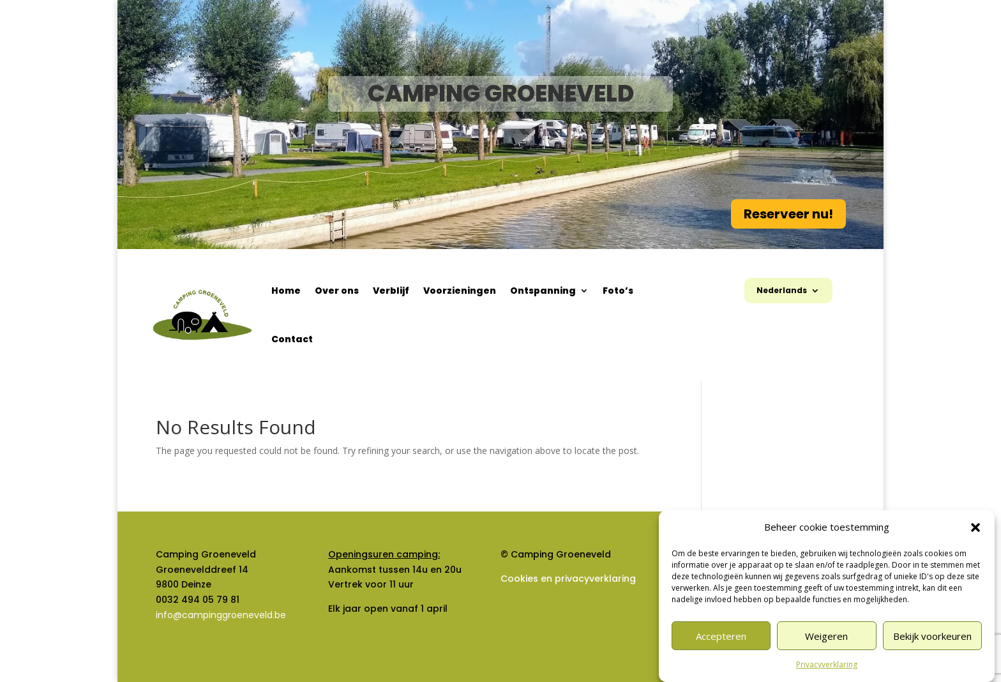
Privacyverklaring (826, 664)
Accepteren (721, 636)
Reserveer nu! (788, 214)
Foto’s (618, 290)
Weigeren (826, 636)
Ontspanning (543, 290)
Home (286, 290)
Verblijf (391, 290)
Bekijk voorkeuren (932, 636)
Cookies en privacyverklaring (568, 578)
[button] (975, 527)
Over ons (337, 290)
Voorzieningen (459, 290)
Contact (292, 339)
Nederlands (781, 291)
